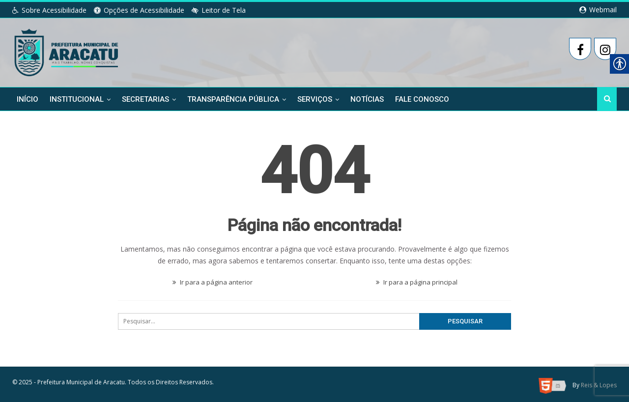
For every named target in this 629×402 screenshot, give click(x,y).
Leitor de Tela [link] (219, 10)
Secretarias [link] (145, 99)
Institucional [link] (77, 99)
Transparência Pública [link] (233, 99)
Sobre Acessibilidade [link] (49, 10)
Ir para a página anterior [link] (212, 280)
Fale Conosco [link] (422, 99)
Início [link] (27, 99)
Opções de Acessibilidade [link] (139, 10)
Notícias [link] (367, 99)
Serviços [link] (314, 99)
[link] (67, 50)
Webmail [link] (598, 9)
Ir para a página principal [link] (416, 280)
